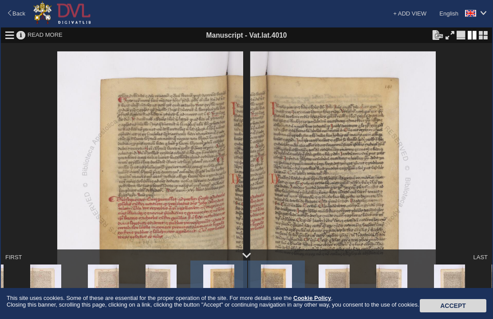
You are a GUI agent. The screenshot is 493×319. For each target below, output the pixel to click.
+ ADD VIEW (409, 13)
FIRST (13, 257)
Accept (453, 305)
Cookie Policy (312, 298)
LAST (480, 257)
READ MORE (45, 34)
